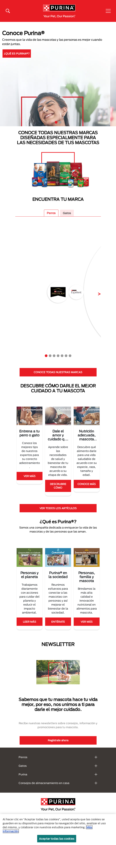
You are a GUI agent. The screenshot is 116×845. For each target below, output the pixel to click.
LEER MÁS (29, 621)
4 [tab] (58, 355)
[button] (108, 11)
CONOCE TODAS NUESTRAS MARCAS (58, 372)
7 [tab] (70, 355)
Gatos (67, 213)
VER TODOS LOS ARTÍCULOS (58, 508)
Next (96, 292)
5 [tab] (62, 355)
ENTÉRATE (58, 621)
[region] (58, 829)
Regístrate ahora (58, 740)
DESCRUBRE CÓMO (58, 485)
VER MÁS (30, 476)
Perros (51, 213)
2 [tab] (60, 122)
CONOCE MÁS (86, 483)
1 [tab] (56, 122)
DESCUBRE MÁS (21, 52)
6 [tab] (66, 355)
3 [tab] (54, 355)
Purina (23, 774)
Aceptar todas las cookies (56, 838)
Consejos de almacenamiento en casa (44, 783)
